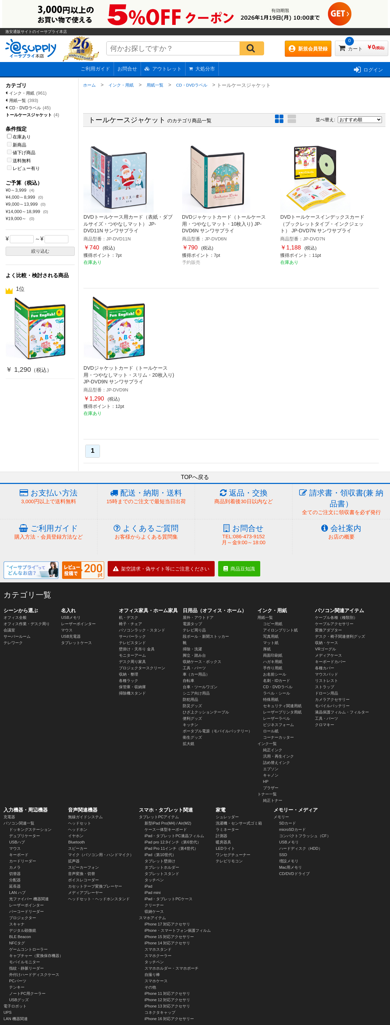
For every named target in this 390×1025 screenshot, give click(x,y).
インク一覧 (267, 744)
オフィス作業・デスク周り (27, 624)
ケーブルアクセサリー (334, 624)
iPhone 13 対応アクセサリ (167, 1006)
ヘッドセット (79, 823)
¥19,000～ (17, 218)
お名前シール (274, 674)
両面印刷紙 (272, 655)
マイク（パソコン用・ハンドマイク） (101, 855)
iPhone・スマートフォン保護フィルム (177, 930)
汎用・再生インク (278, 756)
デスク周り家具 (132, 662)
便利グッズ (192, 718)
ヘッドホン (77, 829)
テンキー (17, 987)
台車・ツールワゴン (200, 687)
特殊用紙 (270, 699)
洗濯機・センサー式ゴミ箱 (239, 823)
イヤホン (75, 836)
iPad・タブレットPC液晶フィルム (174, 836)
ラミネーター (227, 829)
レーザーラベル (276, 718)
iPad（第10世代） (160, 855)
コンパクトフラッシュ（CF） (305, 836)
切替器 (15, 874)
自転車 (188, 680)
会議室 (9, 630)
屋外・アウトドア (198, 617)
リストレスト (326, 680)
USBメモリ (71, 617)
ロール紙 (270, 731)
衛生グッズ (192, 737)
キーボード (18, 855)
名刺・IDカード (276, 680)
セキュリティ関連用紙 (282, 706)
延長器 (15, 886)
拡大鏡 (188, 744)
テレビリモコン (229, 861)
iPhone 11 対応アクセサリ (167, 993)
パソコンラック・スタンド (142, 630)
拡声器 (74, 861)
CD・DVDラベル (25, 107)
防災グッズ (192, 706)
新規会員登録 (308, 48)
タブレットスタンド (161, 874)
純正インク (272, 750)
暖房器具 (223, 842)
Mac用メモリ (290, 867)
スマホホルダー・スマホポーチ (171, 968)
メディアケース (328, 655)
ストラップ (324, 687)
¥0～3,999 (17, 190)
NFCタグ (17, 943)
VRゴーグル (325, 649)
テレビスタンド (132, 643)
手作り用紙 (272, 668)
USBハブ (17, 842)
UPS (8, 1012)
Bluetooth (76, 842)
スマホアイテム (152, 918)
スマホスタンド (158, 949)
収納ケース (154, 911)
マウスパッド (326, 674)
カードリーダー (22, 861)
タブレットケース (76, 643)
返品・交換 (244, 496)
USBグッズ (19, 1000)
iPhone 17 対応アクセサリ (167, 924)
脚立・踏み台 (194, 655)
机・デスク (128, 617)
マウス (67, 630)
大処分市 (202, 68)
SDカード (287, 823)
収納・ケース (326, 643)
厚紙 (267, 649)
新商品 (16, 145)
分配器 (15, 880)
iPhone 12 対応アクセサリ (167, 1000)
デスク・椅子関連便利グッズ (340, 636)
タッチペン (154, 880)
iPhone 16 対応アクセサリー (169, 1019)
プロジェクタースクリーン (142, 668)
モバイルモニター (24, 962)
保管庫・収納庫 (132, 687)
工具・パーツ (194, 668)
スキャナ (17, 924)
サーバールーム (17, 636)
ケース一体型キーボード (165, 829)
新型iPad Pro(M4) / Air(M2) (167, 823)
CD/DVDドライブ (294, 874)
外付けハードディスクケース (34, 974)
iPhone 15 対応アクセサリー (169, 937)
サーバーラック (132, 636)
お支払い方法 (49, 496)
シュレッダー (227, 817)
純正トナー (272, 800)
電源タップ (192, 624)
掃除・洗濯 (192, 649)
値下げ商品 (21, 152)
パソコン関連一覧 (19, 823)
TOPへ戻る (195, 477)
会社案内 (341, 532)
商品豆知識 (239, 569)
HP (266, 781)
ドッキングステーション (30, 829)
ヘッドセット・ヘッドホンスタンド (99, 899)
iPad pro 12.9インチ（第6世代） (172, 842)
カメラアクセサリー (332, 699)
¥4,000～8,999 (21, 197)
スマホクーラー (158, 956)
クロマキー (324, 725)
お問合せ (127, 68)
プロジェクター (22, 918)
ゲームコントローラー (28, 949)
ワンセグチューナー (233, 855)
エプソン (270, 769)
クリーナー (154, 905)
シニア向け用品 (196, 693)
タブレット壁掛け (159, 861)
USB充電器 (71, 636)
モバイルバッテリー (332, 706)
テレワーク (13, 643)
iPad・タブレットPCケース (168, 899)
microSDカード (292, 829)
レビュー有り (23, 168)
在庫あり (19, 136)
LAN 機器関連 (16, 1019)
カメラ (15, 867)
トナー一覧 (267, 794)
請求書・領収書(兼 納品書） (341, 502)
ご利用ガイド (95, 68)
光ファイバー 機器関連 (29, 899)
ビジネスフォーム (278, 725)
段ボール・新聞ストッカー (206, 636)
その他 (150, 987)
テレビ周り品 (194, 630)
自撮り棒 (152, 974)
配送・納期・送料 (146, 496)
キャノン (270, 775)
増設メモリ (288, 861)
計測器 (221, 836)
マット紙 (270, 643)
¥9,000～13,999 (22, 204)
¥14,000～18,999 (23, 211)
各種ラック (128, 680)
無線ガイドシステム (85, 817)
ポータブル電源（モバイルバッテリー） (217, 731)
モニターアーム (132, 655)
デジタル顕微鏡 (22, 930)
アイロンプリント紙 (280, 630)
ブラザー (270, 788)
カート (361, 46)
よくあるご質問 (146, 532)
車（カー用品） (196, 674)
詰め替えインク (276, 762)
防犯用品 (190, 699)
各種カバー (324, 668)
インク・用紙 (21, 93)
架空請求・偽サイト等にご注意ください (161, 569)
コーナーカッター (278, 737)
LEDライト (225, 848)
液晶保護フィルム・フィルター (342, 712)
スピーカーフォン (83, 867)
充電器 (9, 817)
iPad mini (152, 892)
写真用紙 (270, 636)
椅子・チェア (130, 624)
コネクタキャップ (159, 1012)
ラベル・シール (276, 693)
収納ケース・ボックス (202, 662)
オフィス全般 (15, 617)
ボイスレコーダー (83, 880)
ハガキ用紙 (272, 662)
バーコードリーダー (26, 911)
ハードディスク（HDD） (300, 848)
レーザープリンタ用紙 (282, 712)
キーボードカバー (330, 662)
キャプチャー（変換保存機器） (36, 956)
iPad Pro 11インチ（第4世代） (171, 848)
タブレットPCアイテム (159, 817)
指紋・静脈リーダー (26, 968)
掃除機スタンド (132, 693)
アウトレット (163, 68)
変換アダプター (328, 630)
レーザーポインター (78, 624)
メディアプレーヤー (85, 892)
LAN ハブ (17, 892)
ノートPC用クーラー (27, 993)
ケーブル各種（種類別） (336, 617)
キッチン (190, 725)
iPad (148, 886)
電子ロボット (15, 1006)
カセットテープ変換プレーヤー (95, 886)
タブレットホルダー (161, 867)
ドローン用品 (326, 693)
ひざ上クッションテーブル (206, 712)
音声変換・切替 (81, 874)
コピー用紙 (272, 624)
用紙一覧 (17, 100)
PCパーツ (17, 981)
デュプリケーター (24, 836)
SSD (283, 855)
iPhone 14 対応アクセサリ (167, 943)
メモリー (281, 817)
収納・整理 (128, 674)
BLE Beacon (20, 937)
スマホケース (156, 981)
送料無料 (19, 160)
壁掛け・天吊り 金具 (137, 649)
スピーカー (77, 848)
